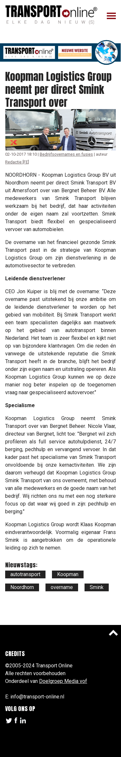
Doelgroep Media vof (63, 681)
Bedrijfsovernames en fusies (66, 154)
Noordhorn (22, 587)
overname (62, 587)
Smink (97, 587)
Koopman (67, 574)
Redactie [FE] (17, 162)
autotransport (25, 574)
